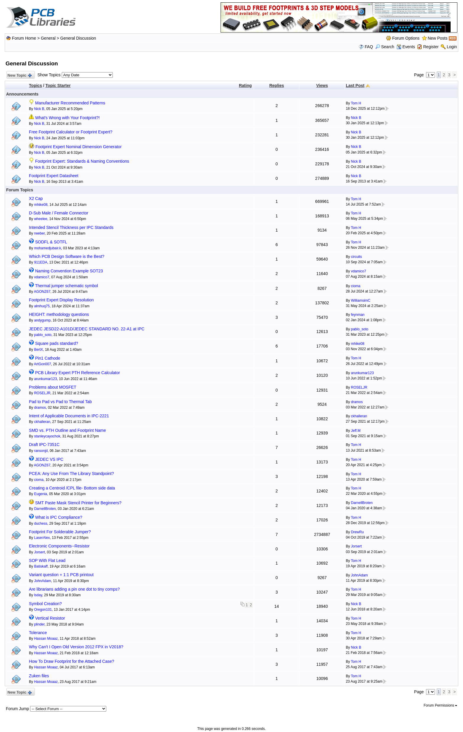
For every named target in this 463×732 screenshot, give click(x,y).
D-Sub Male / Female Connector (58, 213)
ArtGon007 (42, 364)
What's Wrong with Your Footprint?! (67, 117)
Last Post (355, 85)
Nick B (39, 109)
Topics (35, 85)
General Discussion (78, 38)
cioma (355, 286)
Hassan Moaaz (46, 638)
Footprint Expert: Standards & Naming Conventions (82, 161)
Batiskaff (41, 566)
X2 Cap (36, 198)
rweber (39, 233)
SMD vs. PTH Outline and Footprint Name (67, 430)
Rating (245, 85)
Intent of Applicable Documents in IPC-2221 (69, 415)
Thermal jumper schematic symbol (66, 285)
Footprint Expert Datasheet (53, 175)
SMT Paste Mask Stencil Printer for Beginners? (78, 502)
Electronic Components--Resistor (59, 546)
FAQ (369, 46)
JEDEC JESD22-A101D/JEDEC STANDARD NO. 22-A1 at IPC (86, 329)
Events (406, 46)
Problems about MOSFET (52, 387)
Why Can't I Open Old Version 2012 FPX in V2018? (76, 646)
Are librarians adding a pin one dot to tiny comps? (74, 589)
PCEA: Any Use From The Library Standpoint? (71, 473)
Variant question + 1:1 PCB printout (61, 574)
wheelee (40, 219)
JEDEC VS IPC (49, 459)
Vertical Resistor (50, 618)
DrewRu (357, 532)
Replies (276, 85)
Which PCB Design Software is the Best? (66, 256)
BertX (38, 350)
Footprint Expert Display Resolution (61, 300)
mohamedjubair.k (47, 248)
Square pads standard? (56, 343)
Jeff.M (355, 431)
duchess (40, 523)
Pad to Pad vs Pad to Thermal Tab (60, 401)
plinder (39, 624)
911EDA (40, 262)
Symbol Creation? (45, 603)
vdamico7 (41, 277)
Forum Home (24, 38)
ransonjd (41, 451)
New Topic (19, 75)
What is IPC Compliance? (58, 517)
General (48, 38)
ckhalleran (42, 422)
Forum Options (406, 38)
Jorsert (39, 552)
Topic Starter (58, 85)
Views (322, 85)
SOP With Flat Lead (47, 560)
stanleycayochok (47, 436)
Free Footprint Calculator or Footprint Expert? (70, 132)
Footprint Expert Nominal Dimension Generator (78, 146)
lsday (38, 595)
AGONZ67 (42, 292)
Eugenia (40, 494)
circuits (356, 257)
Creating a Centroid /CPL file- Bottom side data (72, 488)
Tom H (356, 103)
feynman (357, 315)
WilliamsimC (360, 300)
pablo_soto (42, 335)
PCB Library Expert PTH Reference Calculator (77, 372)
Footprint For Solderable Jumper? (60, 531)
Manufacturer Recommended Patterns (70, 103)
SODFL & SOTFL (51, 242)
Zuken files (39, 675)
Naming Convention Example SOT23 (69, 271)
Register (430, 46)
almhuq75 (42, 306)
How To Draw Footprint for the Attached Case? (71, 661)
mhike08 (40, 205)
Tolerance (38, 632)
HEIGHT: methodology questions (59, 314)
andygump (42, 320)
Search (384, 46)
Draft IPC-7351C (44, 444)
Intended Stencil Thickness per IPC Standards (71, 227)
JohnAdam (42, 581)
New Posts (438, 38)
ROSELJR (42, 393)
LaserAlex (42, 538)
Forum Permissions (440, 705)
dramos (40, 407)
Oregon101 (43, 609)
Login (452, 46)
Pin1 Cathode (47, 358)
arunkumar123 (45, 379)
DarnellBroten (45, 509)
